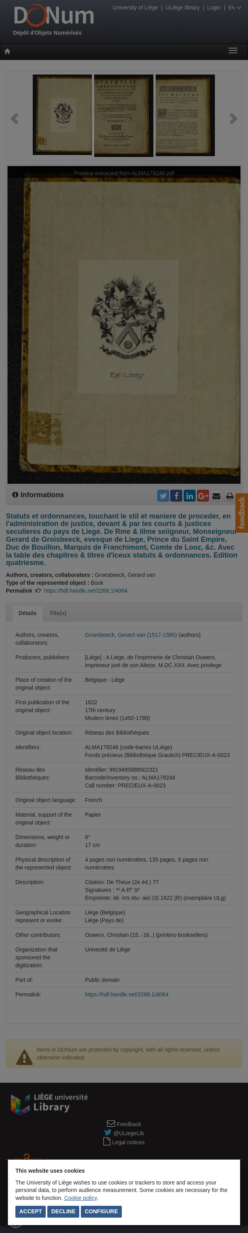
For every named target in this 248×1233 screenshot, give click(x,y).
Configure (101, 1211)
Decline (63, 1211)
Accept (30, 1211)
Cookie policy (80, 1198)
